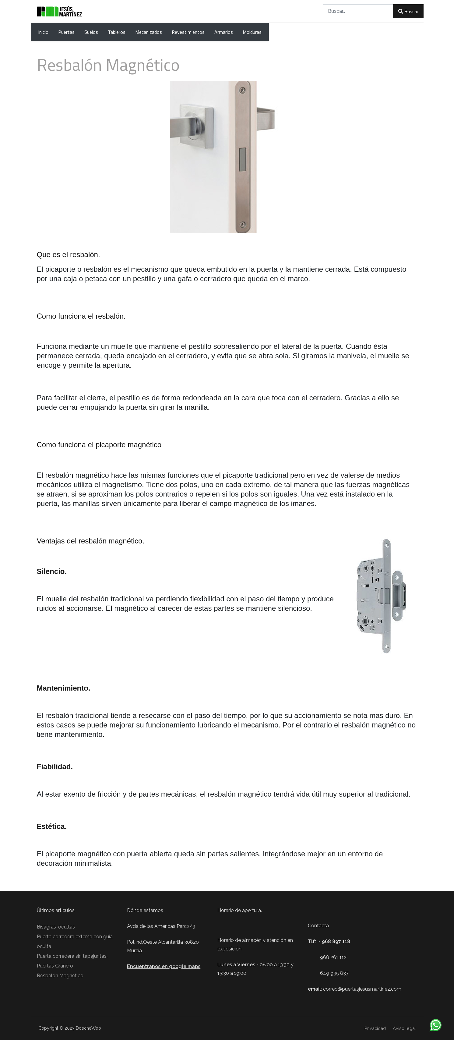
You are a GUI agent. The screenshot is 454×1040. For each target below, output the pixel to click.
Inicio (43, 32)
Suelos (91, 32)
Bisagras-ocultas (56, 927)
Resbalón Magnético (60, 975)
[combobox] (358, 11)
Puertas (66, 32)
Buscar (408, 11)
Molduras (252, 32)
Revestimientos (188, 32)
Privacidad (375, 1028)
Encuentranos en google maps (163, 966)
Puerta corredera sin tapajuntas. (72, 956)
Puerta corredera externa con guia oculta (75, 941)
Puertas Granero (55, 966)
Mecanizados (148, 32)
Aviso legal (404, 1028)
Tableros (116, 32)
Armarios (223, 32)
